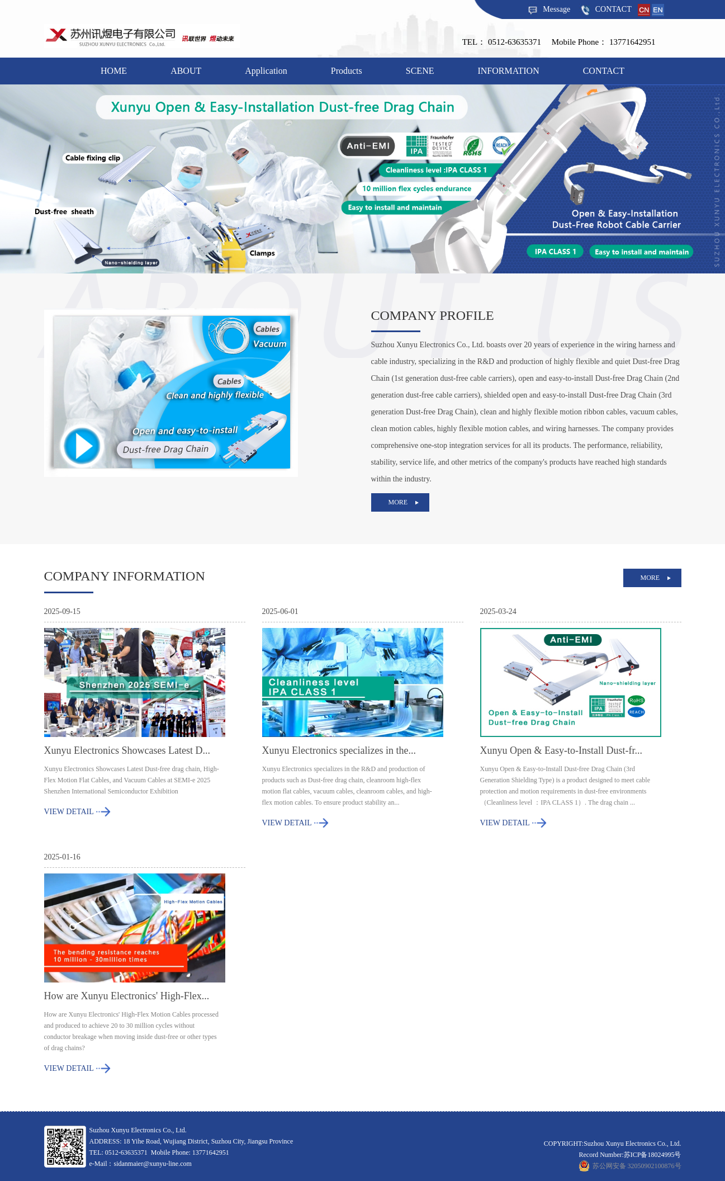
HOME (114, 70)
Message (548, 9)
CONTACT (605, 9)
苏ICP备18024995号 (652, 1155)
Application (266, 70)
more (398, 502)
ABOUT (185, 70)
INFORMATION (508, 70)
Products (346, 70)
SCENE (420, 70)
